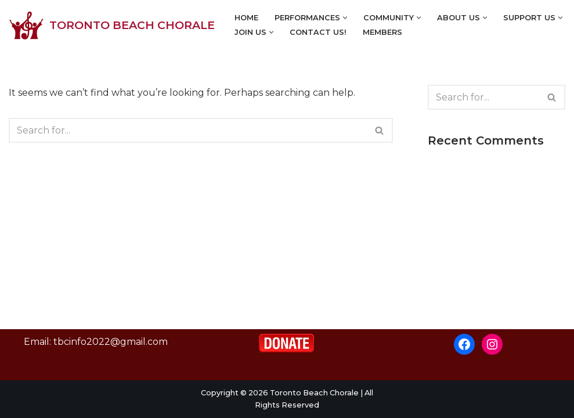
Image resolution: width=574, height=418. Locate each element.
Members (382, 32)
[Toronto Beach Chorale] (112, 24)
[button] (345, 18)
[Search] (188, 130)
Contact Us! (318, 32)
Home (246, 17)
